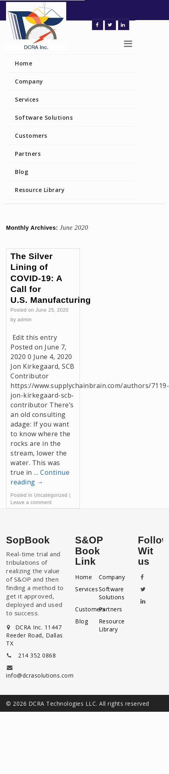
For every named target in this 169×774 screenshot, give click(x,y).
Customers (31, 135)
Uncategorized (50, 495)
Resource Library (40, 190)
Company (29, 81)
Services (27, 99)
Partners (28, 153)
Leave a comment (31, 502)
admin (25, 320)
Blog (21, 172)
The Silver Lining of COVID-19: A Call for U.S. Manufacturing (50, 277)
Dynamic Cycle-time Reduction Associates (46, 26)
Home (23, 63)
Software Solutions (44, 117)
